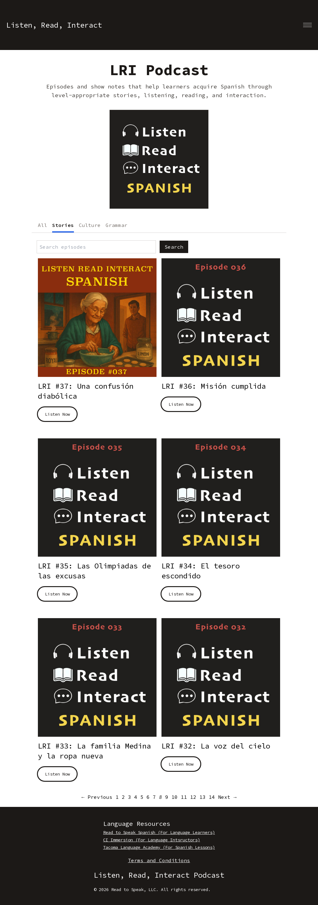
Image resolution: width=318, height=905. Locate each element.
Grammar (116, 225)
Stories (63, 225)
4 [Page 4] (135, 797)
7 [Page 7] (154, 797)
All (42, 225)
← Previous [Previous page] (96, 797)
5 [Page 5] (141, 797)
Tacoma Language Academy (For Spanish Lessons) (159, 847)
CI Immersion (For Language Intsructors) (151, 840)
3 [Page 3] (129, 797)
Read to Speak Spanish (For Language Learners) (159, 832)
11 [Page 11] (184, 797)
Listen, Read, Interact (54, 25)
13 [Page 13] (202, 797)
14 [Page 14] (212, 797)
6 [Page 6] (148, 797)
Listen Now (57, 414)
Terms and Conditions (159, 860)
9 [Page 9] (166, 797)
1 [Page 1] (117, 797)
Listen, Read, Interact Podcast (159, 875)
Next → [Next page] (227, 797)
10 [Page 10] (174, 797)
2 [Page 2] (123, 797)
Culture (90, 225)
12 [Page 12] (193, 797)
